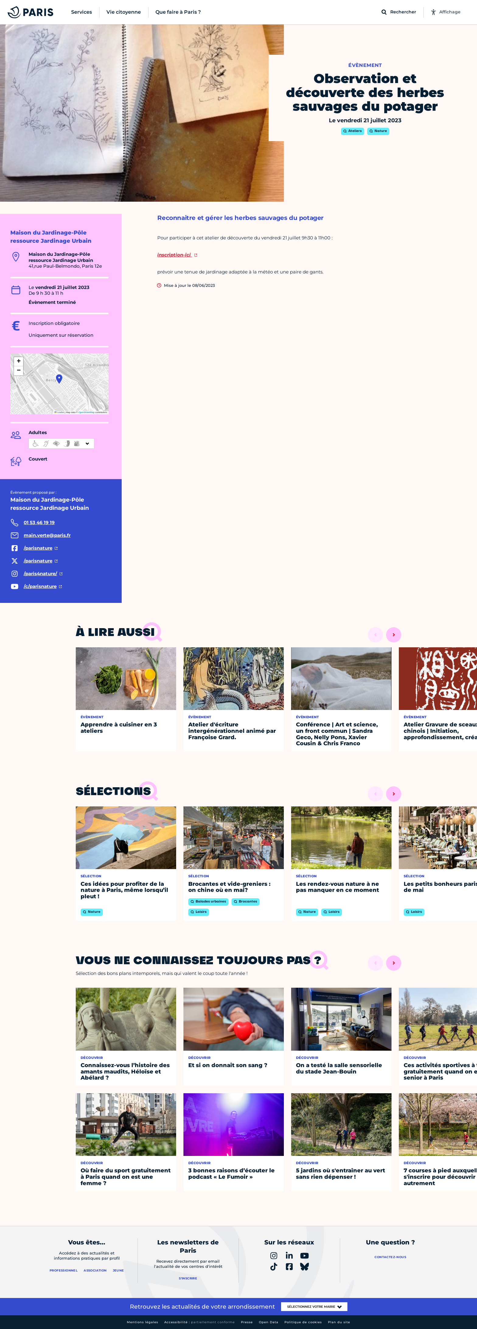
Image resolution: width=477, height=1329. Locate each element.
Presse (247, 1322)
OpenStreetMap (86, 412)
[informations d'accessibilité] (61, 443)
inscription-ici (174, 255)
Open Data (268, 1322)
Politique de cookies (303, 1322)
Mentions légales (142, 1322)
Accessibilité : (199, 1322)
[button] (59, 379)
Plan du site (339, 1322)
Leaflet (59, 412)
